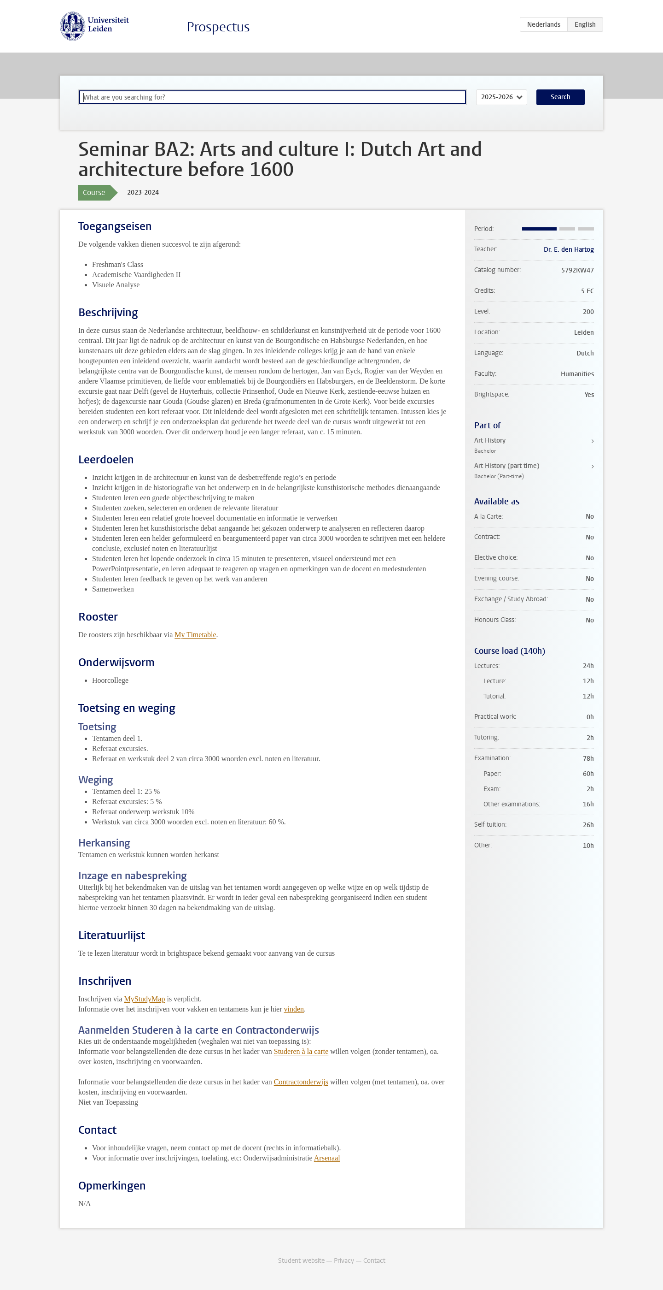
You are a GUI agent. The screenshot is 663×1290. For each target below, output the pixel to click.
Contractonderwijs (301, 1082)
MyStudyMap (144, 999)
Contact (374, 1260)
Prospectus (218, 27)
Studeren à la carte (301, 1051)
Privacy (344, 1260)
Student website (301, 1260)
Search (560, 97)
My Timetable (195, 635)
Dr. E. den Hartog (569, 249)
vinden (294, 1009)
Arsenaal (327, 1158)
